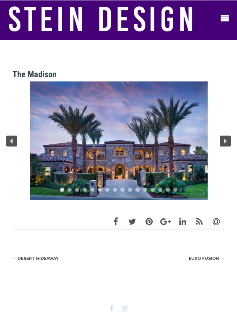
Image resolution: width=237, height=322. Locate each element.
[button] (11, 141)
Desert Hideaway (36, 258)
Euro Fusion (206, 258)
